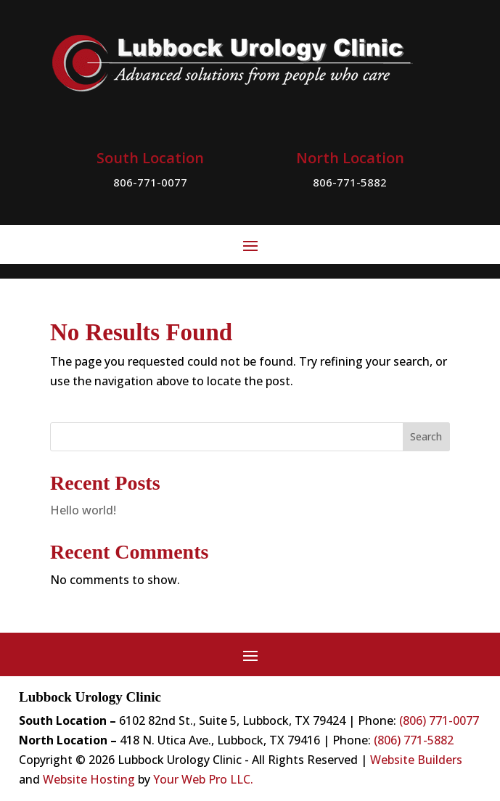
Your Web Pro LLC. (203, 779)
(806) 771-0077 (439, 720)
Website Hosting (89, 779)
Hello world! (83, 510)
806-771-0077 (150, 182)
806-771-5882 (350, 182)
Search (426, 436)
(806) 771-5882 (414, 740)
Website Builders (416, 760)
